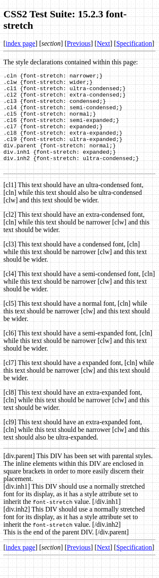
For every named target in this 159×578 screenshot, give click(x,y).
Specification (134, 43)
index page (20, 43)
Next (103, 43)
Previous (79, 43)
